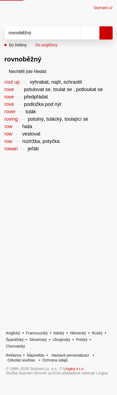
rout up (12, 82)
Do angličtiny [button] (46, 45)
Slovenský (38, 339)
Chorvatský (15, 346)
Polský (81, 339)
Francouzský (37, 333)
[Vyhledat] (36, 33)
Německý (78, 333)
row (8, 126)
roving (11, 119)
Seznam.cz (103, 7)
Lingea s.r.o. (73, 368)
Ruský (97, 333)
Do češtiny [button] (18, 45)
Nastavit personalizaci (70, 355)
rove (9, 89)
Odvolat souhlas (21, 360)
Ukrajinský (62, 339)
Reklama (13, 355)
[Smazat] (74, 33)
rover (10, 111)
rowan (11, 148)
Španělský (15, 339)
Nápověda (35, 355)
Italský (59, 333)
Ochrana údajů (55, 360)
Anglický (13, 333)
